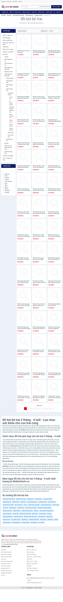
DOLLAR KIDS (7, 181)
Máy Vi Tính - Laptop (8, 49)
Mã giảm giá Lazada (6, 570)
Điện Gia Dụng (26, 12)
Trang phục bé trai (38, 15)
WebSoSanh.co (30, 587)
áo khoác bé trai (43, 502)
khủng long (43, 519)
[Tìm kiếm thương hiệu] (30, 6)
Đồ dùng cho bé (8, 71)
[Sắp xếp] (54, 31)
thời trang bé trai (16, 522)
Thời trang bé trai (29, 15)
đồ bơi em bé (21, 507)
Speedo (6, 189)
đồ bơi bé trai (30, 499)
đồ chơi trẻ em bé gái (31, 507)
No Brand (6, 174)
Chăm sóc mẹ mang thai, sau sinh (8, 147)
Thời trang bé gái (9, 85)
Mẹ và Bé (9, 15)
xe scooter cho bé (15, 519)
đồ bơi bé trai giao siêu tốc (44, 507)
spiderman (50, 519)
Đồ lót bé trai (11, 125)
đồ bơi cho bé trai (7, 510)
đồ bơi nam (25, 519)
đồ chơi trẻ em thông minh (46, 510)
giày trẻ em (35, 513)
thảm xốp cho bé (18, 516)
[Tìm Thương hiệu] (8, 171)
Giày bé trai (10, 132)
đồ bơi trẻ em (15, 502)
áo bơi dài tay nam (32, 502)
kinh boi (49, 513)
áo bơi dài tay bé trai (46, 505)
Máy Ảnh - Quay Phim (8, 52)
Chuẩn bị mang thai (8, 152)
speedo (56, 519)
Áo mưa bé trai (10, 135)
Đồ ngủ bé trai (11, 129)
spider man (23, 502)
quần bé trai (49, 516)
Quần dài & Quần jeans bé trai (11, 109)
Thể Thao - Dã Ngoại (8, 155)
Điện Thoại (41, 12)
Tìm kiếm (56, 7)
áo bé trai (5, 507)
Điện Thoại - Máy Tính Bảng (8, 43)
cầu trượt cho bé (48, 499)
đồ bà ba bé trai (7, 502)
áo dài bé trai (34, 522)
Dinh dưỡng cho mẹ (9, 64)
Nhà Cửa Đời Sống (7, 40)
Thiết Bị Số (49, 12)
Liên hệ (20, 1)
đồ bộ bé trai (56, 505)
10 (50, 408)
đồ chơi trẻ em (26, 522)
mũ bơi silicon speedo (33, 505)
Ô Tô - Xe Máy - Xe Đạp (7, 159)
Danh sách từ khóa (6, 566)
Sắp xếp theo (44, 31)
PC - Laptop (57, 12)
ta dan (25, 505)
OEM (5, 176)
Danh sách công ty (6, 563)
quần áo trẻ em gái (21, 499)
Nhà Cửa (34, 12)
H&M (5, 185)
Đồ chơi (6, 143)
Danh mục (9, 1)
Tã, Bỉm (6, 56)
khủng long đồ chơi (8, 516)
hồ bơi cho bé (6, 519)
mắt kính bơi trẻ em (34, 519)
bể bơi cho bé (16, 510)
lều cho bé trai (18, 505)
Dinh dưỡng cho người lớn (9, 68)
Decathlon (6, 190)
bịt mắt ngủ (15, 513)
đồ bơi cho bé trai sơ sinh (30, 516)
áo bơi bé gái (42, 513)
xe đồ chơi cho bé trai (27, 510)
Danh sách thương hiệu (7, 561)
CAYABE (6, 177)
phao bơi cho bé (7, 513)
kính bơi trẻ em (52, 502)
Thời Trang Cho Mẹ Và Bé (18, 15)
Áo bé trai (10, 98)
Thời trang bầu (10, 78)
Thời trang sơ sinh (9, 81)
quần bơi (36, 510)
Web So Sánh (38, 587)
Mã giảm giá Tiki (5, 568)
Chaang (6, 179)
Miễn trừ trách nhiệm (6, 556)
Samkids (6, 192)
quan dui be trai (7, 522)
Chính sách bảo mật (6, 552)
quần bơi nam (12, 507)
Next (5, 183)
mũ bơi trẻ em (38, 499)
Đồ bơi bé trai (11, 121)
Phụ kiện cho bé (9, 140)
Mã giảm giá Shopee (6, 573)
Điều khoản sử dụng (6, 554)
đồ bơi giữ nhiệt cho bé (9, 499)
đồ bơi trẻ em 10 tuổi (8, 505)
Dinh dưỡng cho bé (9, 60)
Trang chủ (3, 1)
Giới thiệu (15, 1)
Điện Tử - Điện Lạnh (15, 12)
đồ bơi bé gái (41, 516)
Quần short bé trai (11, 116)
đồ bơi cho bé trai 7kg (25, 513)
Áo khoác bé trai (11, 103)
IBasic (5, 187)
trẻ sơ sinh (41, 522)
